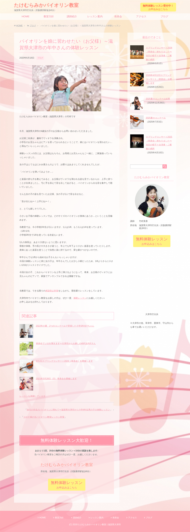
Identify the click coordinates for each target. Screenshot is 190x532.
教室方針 (49, 16)
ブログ (164, 16)
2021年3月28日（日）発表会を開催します (56, 378)
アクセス (141, 16)
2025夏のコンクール (156, 118)
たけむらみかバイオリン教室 (46, 5)
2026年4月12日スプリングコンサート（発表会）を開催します (159, 79)
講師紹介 (72, 16)
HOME (25, 16)
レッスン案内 (95, 16)
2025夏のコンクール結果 (158, 99)
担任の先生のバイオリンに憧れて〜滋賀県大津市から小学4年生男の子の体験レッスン (68, 410)
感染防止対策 (51, 291)
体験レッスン (79, 298)
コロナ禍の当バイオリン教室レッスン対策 (43, 417)
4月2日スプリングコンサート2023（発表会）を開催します (64, 361)
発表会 (118, 16)
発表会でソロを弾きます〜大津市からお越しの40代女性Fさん (66, 343)
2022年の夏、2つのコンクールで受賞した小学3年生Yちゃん (65, 326)
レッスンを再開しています (32, 396)
